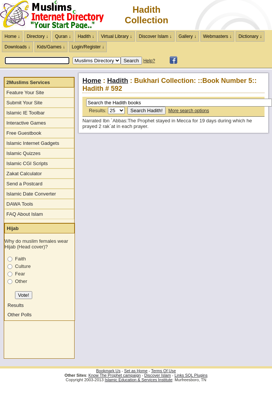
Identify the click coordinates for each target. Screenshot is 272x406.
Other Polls (19, 314)
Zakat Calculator (24, 173)
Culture (23, 266)
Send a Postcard (24, 183)
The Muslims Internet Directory (56, 15)
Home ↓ (12, 36)
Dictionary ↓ (250, 36)
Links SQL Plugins (191, 375)
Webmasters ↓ (217, 36)
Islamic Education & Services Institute (138, 379)
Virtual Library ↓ (116, 36)
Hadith (117, 80)
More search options (188, 110)
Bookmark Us (108, 370)
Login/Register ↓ (88, 47)
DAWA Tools (19, 204)
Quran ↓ (63, 36)
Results (15, 305)
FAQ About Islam (24, 214)
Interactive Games (26, 123)
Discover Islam (157, 375)
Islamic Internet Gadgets (32, 143)
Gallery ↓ (187, 36)
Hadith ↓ (86, 36)
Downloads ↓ (17, 47)
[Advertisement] (26, 341)
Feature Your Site (25, 92)
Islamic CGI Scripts (27, 163)
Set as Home (136, 370)
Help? (149, 60)
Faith (20, 259)
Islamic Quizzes (23, 153)
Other (21, 281)
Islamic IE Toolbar (25, 113)
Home (91, 80)
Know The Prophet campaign (114, 375)
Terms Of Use (163, 370)
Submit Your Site (24, 102)
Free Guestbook (23, 133)
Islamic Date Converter (31, 194)
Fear (20, 274)
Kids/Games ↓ (51, 47)
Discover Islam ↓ (155, 36)
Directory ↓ (37, 36)
